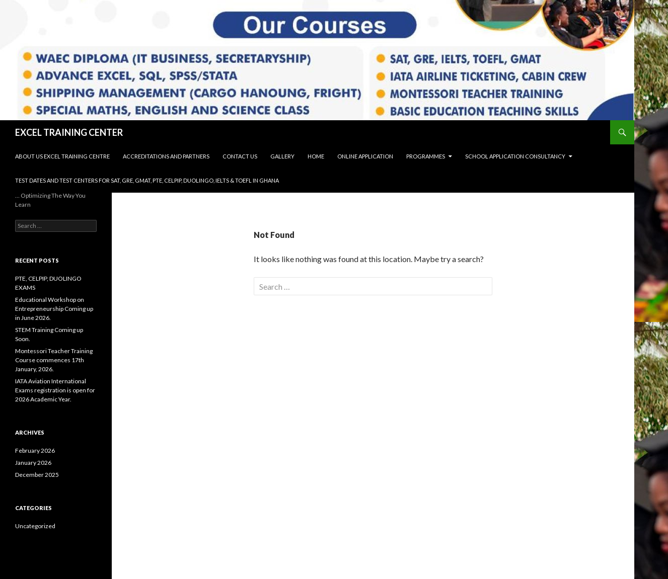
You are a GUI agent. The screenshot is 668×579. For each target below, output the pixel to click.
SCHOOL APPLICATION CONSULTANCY (515, 156)
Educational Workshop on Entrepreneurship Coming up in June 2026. (54, 308)
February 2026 (35, 450)
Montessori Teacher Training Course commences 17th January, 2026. (54, 360)
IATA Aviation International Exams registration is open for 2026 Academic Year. (55, 390)
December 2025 (37, 474)
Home (316, 156)
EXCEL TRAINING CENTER (69, 132)
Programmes (425, 156)
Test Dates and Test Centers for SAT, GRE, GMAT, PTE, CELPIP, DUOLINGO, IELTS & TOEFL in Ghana (147, 180)
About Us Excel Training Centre (62, 156)
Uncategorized (35, 526)
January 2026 (33, 462)
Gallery (282, 156)
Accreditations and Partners (166, 156)
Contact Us (239, 156)
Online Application (365, 156)
